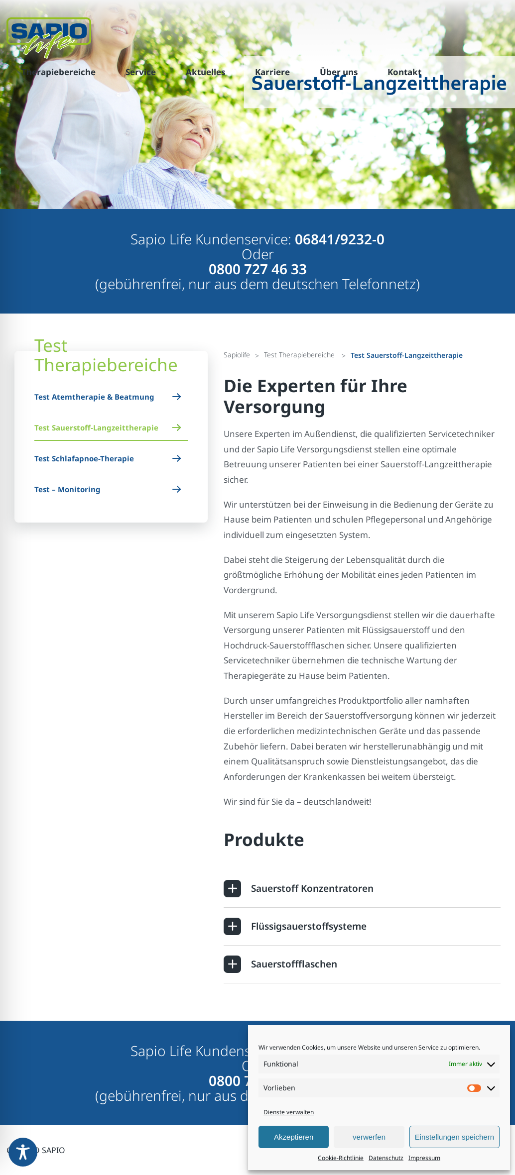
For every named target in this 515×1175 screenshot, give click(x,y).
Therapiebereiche (58, 72)
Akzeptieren (293, 1137)
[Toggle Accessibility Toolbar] (22, 1152)
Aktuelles (205, 72)
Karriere (272, 72)
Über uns (339, 72)
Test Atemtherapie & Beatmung (94, 397)
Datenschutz (386, 1158)
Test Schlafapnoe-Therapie (84, 458)
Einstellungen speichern (454, 1137)
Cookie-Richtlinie (341, 1158)
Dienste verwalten (288, 1112)
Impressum (424, 1158)
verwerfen (369, 1137)
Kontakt (404, 72)
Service (141, 72)
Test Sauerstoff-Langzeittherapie (96, 427)
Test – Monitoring (67, 489)
